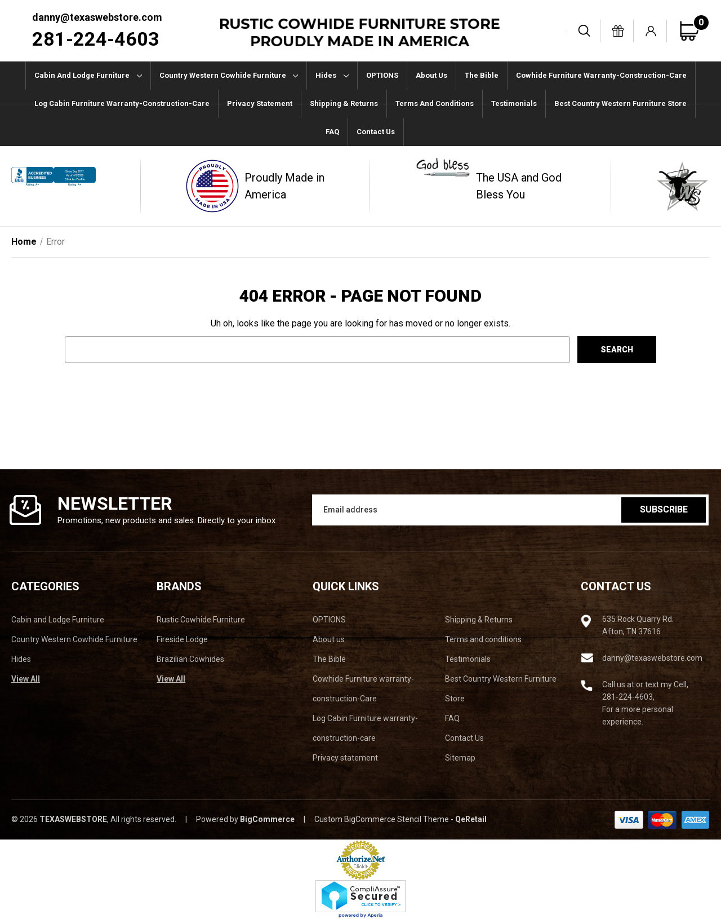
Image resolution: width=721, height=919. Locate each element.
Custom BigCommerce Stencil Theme (381, 819)
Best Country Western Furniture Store (620, 103)
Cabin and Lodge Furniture (88, 75)
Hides (332, 75)
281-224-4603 (95, 39)
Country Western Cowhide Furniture (229, 75)
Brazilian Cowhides (190, 659)
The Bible (482, 75)
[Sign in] (651, 31)
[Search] (585, 31)
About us (431, 75)
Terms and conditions (434, 103)
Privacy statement (259, 103)
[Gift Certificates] (618, 31)
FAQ (332, 131)
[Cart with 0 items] (694, 31)
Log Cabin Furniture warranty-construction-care (122, 103)
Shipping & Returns (344, 103)
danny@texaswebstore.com (97, 17)
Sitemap (460, 757)
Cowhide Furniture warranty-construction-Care (601, 75)
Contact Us (376, 131)
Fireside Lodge (182, 639)
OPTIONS (382, 75)
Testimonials (514, 103)
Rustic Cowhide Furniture (201, 619)
